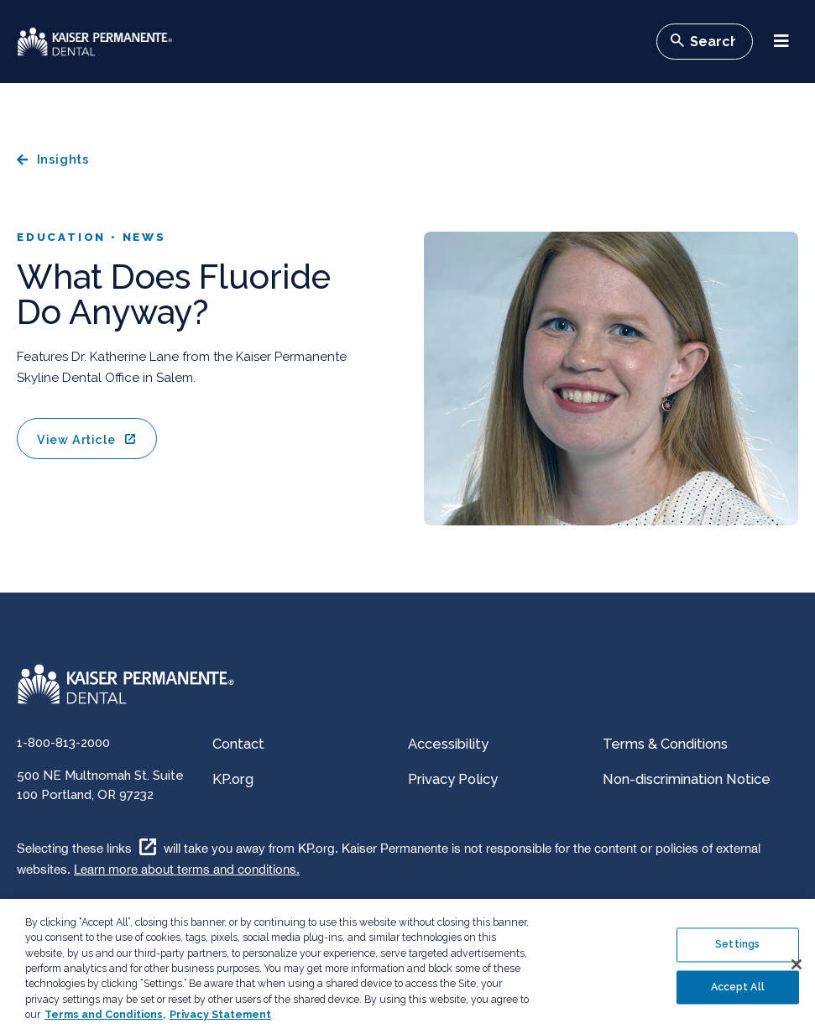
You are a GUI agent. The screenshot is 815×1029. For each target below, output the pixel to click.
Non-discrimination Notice (687, 778)
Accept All (738, 994)
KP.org (232, 778)
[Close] (796, 971)
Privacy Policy (453, 778)
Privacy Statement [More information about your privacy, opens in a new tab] (220, 1022)
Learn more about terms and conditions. (187, 869)
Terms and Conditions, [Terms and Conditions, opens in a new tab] (104, 1022)
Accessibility (448, 743)
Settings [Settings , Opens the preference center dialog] (737, 952)
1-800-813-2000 (63, 742)
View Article (76, 440)
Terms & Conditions (665, 743)
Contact (238, 743)
